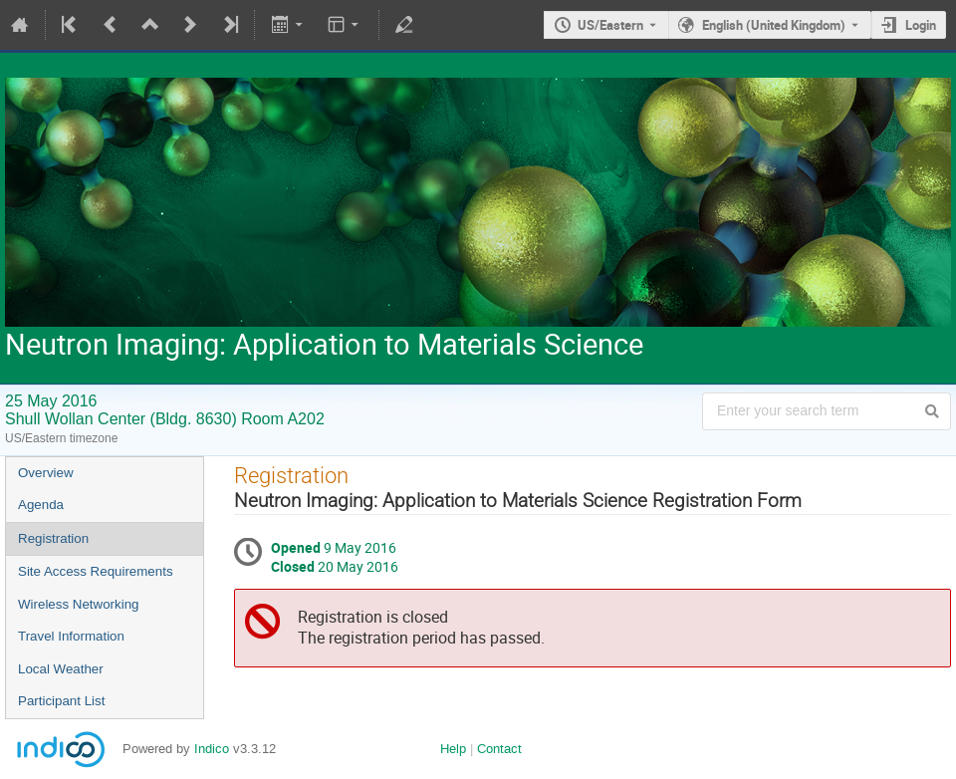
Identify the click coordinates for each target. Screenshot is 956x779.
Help (453, 748)
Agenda (41, 504)
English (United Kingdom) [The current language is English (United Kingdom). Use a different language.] (773, 25)
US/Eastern (610, 25)
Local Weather (61, 668)
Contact (499, 748)
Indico (211, 748)
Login (920, 25)
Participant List (61, 700)
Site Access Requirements (95, 571)
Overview (46, 472)
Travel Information (71, 636)
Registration (53, 538)
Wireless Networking (78, 604)
